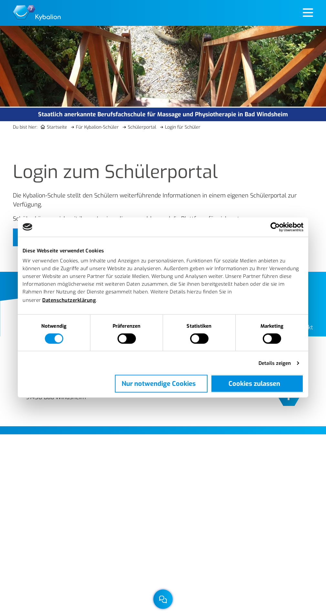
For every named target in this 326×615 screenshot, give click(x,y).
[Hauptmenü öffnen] (308, 13)
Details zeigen (275, 363)
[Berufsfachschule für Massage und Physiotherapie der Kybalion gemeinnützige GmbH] (37, 12)
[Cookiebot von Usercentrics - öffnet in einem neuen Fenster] (275, 227)
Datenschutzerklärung (69, 300)
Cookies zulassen (254, 383)
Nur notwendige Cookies (159, 383)
